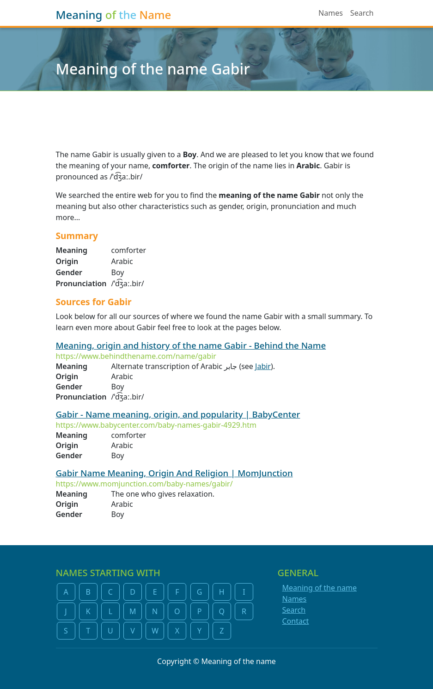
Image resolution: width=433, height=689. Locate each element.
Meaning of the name (319, 588)
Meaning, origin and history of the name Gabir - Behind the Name (191, 345)
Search (362, 13)
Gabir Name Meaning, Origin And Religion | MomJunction (174, 473)
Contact (295, 621)
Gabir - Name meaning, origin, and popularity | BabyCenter (178, 414)
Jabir (263, 366)
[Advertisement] (216, 114)
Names (330, 13)
